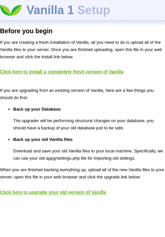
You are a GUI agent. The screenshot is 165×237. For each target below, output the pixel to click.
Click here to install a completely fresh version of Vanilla (61, 71)
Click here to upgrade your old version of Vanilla (53, 192)
